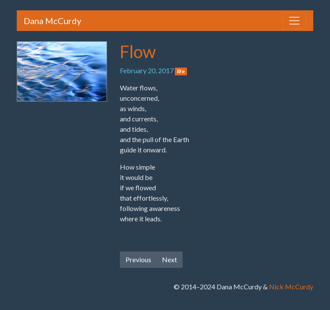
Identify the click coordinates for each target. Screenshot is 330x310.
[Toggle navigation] (294, 20)
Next (169, 259)
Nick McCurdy (291, 286)
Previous (138, 259)
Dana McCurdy (52, 21)
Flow (138, 51)
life (181, 71)
